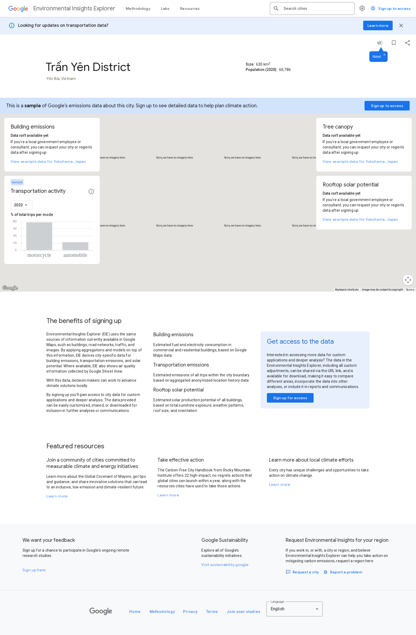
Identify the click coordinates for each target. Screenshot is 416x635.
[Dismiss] (384, 55)
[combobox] (317, 8)
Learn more (57, 496)
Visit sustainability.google (224, 564)
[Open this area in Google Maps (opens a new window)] (10, 288)
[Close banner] (401, 25)
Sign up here (34, 570)
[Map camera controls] (408, 280)
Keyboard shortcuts (347, 289)
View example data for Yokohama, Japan (48, 161)
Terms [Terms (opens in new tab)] (410, 289)
